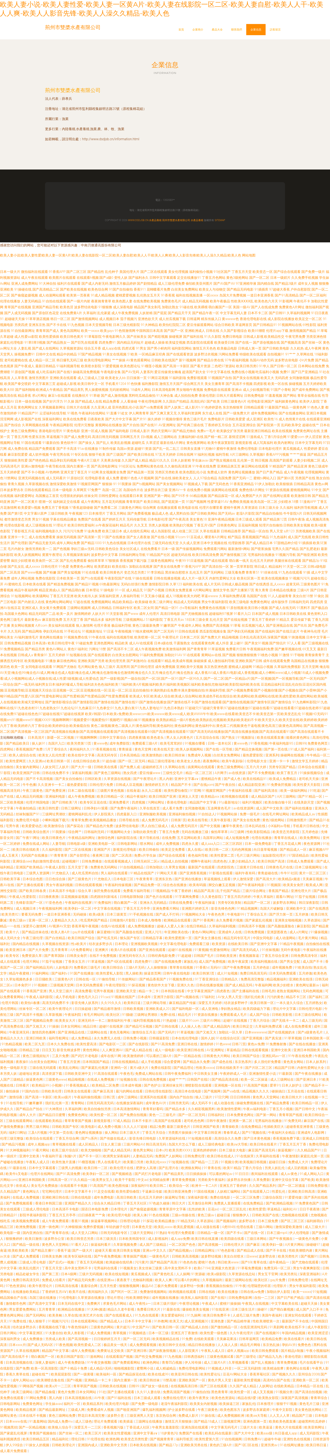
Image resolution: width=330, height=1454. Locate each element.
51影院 (5, 773)
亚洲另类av (269, 1445)
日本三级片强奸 (165, 1304)
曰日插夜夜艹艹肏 (92, 1215)
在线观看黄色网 (203, 643)
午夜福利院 (73, 1015)
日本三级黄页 (117, 914)
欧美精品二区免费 (106, 1085)
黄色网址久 (31, 1192)
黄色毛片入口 (88, 997)
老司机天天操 (309, 779)
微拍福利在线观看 (34, 272)
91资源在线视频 (278, 490)
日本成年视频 (131, 1085)
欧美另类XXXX (180, 1150)
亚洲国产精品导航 (45, 307)
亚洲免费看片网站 (166, 909)
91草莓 (235, 626)
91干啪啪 (297, 655)
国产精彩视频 (158, 337)
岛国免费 (225, 478)
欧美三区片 (93, 1433)
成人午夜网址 (91, 502)
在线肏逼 (133, 791)
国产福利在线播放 (299, 808)
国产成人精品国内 (217, 1026)
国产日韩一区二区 (283, 366)
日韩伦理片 (49, 567)
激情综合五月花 (144, 1032)
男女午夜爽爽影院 (307, 1268)
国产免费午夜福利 (124, 808)
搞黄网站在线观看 (224, 490)
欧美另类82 (10, 914)
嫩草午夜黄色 (233, 826)
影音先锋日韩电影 (143, 1138)
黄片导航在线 (149, 838)
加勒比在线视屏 (141, 567)
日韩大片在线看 (78, 407)
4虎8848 (228, 1227)
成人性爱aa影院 (26, 337)
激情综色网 (106, 838)
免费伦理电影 (247, 449)
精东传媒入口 (211, 319)
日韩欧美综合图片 (36, 832)
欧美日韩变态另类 (80, 1239)
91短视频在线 (76, 655)
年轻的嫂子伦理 (118, 1227)
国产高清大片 (266, 879)
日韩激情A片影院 (123, 920)
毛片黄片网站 (308, 938)
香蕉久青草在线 (18, 1374)
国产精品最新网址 (52, 1410)
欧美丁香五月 (287, 773)
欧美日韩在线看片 (264, 1144)
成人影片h (192, 407)
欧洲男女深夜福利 (117, 1156)
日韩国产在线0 (198, 1079)
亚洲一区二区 (38, 920)
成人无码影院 (310, 1433)
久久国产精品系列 (263, 1186)
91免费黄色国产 (307, 1203)
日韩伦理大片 (234, 1245)
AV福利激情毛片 (26, 637)
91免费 (187, 1339)
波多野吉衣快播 (239, 1180)
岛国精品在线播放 (304, 661)
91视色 (72, 413)
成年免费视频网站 (264, 413)
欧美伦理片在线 (122, 1168)
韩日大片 (179, 1203)
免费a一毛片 (206, 431)
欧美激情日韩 (301, 496)
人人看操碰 (128, 401)
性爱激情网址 (220, 950)
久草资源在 (249, 508)
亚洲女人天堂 (188, 796)
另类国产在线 (305, 478)
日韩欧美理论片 (64, 1445)
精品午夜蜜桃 (19, 973)
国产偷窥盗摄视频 (24, 295)
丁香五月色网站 (213, 278)
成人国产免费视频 (212, 962)
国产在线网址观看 (276, 496)
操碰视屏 (175, 337)
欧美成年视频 (182, 661)
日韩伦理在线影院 (159, 1091)
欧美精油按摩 (273, 1368)
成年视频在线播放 (166, 1298)
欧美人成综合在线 (23, 755)
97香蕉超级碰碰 (81, 508)
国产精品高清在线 (225, 1079)
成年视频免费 (282, 967)
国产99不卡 (180, 496)
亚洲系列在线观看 (154, 1097)
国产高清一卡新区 (176, 366)
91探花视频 (137, 985)
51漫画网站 (95, 1357)
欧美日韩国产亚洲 (163, 796)
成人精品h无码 (100, 1368)
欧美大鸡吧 (192, 596)
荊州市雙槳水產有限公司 (73, 90)
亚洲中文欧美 (281, 1050)
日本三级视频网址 (309, 867)
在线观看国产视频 (120, 1357)
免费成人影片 (188, 1416)
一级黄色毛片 (159, 1256)
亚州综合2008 (308, 1374)
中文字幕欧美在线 (285, 1304)
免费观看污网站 (215, 549)
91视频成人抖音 (220, 1368)
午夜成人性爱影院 (23, 897)
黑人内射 (166, 779)
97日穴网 (221, 1097)
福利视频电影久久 (48, 531)
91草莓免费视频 (249, 1268)
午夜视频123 (78, 513)
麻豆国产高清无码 (262, 1150)
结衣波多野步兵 (101, 944)
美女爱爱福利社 (173, 1315)
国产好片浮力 (53, 401)
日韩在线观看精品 (37, 490)
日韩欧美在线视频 (113, 1386)
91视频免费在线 (76, 637)
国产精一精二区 (216, 437)
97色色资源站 (16, 1286)
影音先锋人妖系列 (85, 1003)
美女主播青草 (215, 384)
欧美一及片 (64, 614)
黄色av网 (321, 484)
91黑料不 (303, 608)
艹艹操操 (118, 360)
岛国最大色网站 (16, 614)
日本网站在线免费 (311, 366)
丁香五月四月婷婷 (238, 897)
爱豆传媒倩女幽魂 (167, 372)
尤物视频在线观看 (295, 1215)
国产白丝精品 (55, 938)
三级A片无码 (135, 967)
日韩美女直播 (190, 449)
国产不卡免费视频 (261, 773)
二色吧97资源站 (223, 366)
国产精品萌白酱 (73, 590)
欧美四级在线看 (233, 1239)
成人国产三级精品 (153, 1245)
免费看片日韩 (236, 649)
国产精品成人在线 (88, 401)
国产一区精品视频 (33, 1427)
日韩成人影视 (253, 337)
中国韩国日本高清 (149, 331)
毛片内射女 (16, 549)
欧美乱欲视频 (120, 443)
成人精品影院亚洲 (252, 785)
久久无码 (14, 631)
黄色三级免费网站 (231, 767)
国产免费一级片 (313, 272)
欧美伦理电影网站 (97, 360)
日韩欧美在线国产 (164, 360)
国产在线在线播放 (303, 1044)
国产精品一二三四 (205, 1162)
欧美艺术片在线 (91, 1315)
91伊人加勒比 (264, 484)
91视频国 (274, 885)
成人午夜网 (313, 348)
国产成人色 (232, 779)
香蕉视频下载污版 (133, 561)
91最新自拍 (51, 443)
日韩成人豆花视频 (129, 785)
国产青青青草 (197, 649)
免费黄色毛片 (171, 301)
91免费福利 (103, 903)
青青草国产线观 (291, 1115)
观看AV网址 (284, 897)
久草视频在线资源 (56, 944)
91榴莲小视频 (151, 366)
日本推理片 (97, 513)
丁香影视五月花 (23, 531)
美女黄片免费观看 (52, 608)
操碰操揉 (200, 661)
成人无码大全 (10, 938)
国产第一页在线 (276, 749)
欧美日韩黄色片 (111, 572)
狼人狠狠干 (37, 1321)
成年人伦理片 (149, 614)
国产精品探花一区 (221, 496)
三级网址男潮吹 (54, 814)
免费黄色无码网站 (104, 867)
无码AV (216, 967)
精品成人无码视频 (187, 602)
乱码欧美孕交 (291, 425)
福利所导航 (113, 620)
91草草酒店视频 (38, 319)
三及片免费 (61, 1056)
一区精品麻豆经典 (151, 354)
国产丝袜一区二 (71, 1433)
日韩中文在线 (46, 354)
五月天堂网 (310, 667)
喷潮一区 (45, 502)
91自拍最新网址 (23, 331)
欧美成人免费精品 (283, 779)
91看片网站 (41, 1150)
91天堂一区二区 (295, 567)
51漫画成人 (254, 437)
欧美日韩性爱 (49, 808)
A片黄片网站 (295, 1245)
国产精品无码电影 (240, 289)
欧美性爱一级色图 (214, 1333)
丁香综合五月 (257, 914)
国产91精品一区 (310, 796)
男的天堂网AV (161, 431)
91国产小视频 (154, 590)
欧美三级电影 (239, 602)
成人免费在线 (18, 449)
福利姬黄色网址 (287, 401)
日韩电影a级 (76, 844)
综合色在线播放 (175, 885)
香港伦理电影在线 (253, 319)
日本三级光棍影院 (126, 325)
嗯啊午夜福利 (201, 861)
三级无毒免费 (235, 572)
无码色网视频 (241, 850)
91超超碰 (184, 956)
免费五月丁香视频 (54, 508)
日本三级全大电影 (233, 1150)
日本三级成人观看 (248, 519)
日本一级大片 (10, 272)
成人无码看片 (56, 478)
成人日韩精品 (102, 608)
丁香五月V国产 (205, 525)
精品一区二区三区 (199, 773)
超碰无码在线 (181, 555)
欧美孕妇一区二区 (78, 909)
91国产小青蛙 (281, 390)
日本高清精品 (130, 755)
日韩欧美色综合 (107, 549)
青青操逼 (125, 749)
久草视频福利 (212, 1280)
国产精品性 (95, 272)
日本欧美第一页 (68, 578)
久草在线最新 (210, 531)
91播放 (50, 661)
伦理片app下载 (277, 331)
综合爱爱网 (172, 1062)
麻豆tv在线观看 (59, 396)
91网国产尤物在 (65, 667)
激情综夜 (16, 1097)
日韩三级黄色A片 (233, 401)
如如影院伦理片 (274, 855)
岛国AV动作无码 (262, 360)
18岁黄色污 (168, 1433)
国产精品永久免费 (197, 1062)
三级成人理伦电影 (36, 1209)
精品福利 (275, 567)
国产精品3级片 (286, 284)
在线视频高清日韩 (184, 1386)
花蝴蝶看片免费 (158, 289)
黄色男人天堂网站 (266, 1097)
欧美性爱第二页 (222, 855)
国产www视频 (31, 572)
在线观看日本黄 (131, 496)
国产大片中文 (244, 1433)
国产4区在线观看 (120, 962)
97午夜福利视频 (237, 360)
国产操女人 (87, 443)
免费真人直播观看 (228, 1203)
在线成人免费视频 (101, 1079)
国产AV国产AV (224, 284)
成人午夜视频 (294, 472)
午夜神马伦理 (310, 631)
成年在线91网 (111, 1056)
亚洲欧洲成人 (195, 331)
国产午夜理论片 (145, 779)
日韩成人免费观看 (301, 861)
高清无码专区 (107, 755)
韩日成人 (261, 567)
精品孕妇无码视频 (63, 460)
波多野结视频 (211, 1256)
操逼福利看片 (101, 1245)
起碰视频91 (71, 861)
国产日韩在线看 (167, 1026)
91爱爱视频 (110, 366)
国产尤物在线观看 (305, 1262)
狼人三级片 (107, 667)
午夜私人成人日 (38, 1162)
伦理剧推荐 (236, 543)
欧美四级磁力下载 (257, 1009)
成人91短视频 (227, 973)
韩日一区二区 (60, 319)
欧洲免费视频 (26, 1227)
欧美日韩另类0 (247, 366)
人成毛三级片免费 (246, 1315)
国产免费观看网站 (127, 1363)
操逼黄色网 (35, 1079)
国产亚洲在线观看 (152, 950)
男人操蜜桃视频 (96, 390)
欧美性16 (271, 419)
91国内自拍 (31, 1091)
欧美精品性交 (274, 337)
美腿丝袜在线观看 (287, 561)
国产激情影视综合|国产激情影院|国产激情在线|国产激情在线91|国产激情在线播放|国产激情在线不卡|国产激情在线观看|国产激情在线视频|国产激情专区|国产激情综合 (168, 702)
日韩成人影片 (140, 431)
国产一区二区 (259, 278)
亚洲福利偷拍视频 (182, 814)
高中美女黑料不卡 (78, 1268)
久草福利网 (73, 1109)
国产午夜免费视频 (237, 967)
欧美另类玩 (289, 1274)
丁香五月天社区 (135, 1203)
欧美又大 (267, 378)
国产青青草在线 (57, 1233)
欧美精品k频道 (289, 879)
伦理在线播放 (10, 301)
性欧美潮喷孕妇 (138, 1298)
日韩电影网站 (127, 844)
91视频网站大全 (118, 832)
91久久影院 (212, 337)
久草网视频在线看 (35, 425)
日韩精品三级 (29, 1050)
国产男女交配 (290, 962)
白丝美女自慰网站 (125, 655)
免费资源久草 (32, 956)
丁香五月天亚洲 (61, 596)
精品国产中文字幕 (203, 802)
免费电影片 (216, 419)
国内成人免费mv (61, 1421)
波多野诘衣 (247, 1221)
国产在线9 (64, 372)
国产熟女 (229, 738)
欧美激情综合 (54, 826)
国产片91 (140, 419)
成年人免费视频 (168, 844)
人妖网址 (265, 1386)
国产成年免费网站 (305, 390)
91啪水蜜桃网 (142, 631)
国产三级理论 (246, 1357)
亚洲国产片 (102, 850)
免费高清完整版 (253, 979)
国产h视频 (75, 1380)
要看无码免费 (31, 914)
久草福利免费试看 (232, 596)
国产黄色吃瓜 (163, 1274)
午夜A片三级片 (88, 460)
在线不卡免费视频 (103, 956)
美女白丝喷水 (234, 1256)
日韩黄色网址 (227, 525)
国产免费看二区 (105, 508)
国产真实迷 (274, 1038)
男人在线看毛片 (109, 1162)
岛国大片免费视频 (232, 295)
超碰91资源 (143, 449)
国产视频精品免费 (40, 1021)
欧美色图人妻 (122, 301)
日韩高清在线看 (67, 1286)
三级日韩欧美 (58, 513)
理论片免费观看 (106, 1421)
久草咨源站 (313, 920)
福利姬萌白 (315, 1221)
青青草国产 (134, 502)
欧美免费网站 (310, 838)
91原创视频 (235, 608)
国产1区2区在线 (246, 1445)
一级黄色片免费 (307, 1239)
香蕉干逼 (64, 1250)
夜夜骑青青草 (101, 301)
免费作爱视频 (93, 1227)
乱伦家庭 (104, 313)
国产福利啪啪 (25, 390)
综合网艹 (75, 832)
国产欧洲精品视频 (280, 1203)
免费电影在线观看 (217, 390)
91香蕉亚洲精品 (242, 484)
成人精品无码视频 (195, 301)
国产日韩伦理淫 (142, 667)
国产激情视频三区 (233, 555)
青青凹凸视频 (172, 1363)
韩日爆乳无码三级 (69, 360)
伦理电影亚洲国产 (260, 401)
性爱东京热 (37, 437)
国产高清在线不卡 (15, 1357)
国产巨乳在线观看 (84, 342)
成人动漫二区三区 (185, 531)
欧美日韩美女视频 (127, 1250)
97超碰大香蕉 (279, 289)
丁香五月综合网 (67, 1138)
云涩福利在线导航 (52, 413)
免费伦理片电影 (28, 820)
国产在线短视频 (236, 620)
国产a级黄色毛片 (311, 1032)
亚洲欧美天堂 (126, 991)
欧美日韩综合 (113, 967)
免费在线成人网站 (36, 844)
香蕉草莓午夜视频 (85, 926)
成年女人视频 (308, 284)
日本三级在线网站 (308, 1015)
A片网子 (221, 773)
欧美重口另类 (133, 1162)
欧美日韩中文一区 (90, 384)
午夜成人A (210, 1304)
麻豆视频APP (319, 850)
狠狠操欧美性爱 (16, 460)
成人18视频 (174, 596)
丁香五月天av (174, 620)
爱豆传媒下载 (301, 620)
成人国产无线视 (299, 537)
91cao (105, 997)
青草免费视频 (287, 1363)
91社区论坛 (127, 466)
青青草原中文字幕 (173, 1209)
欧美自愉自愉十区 (278, 802)
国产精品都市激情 (107, 1009)
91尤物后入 (61, 873)
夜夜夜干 (124, 1280)
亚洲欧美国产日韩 (248, 661)
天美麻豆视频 (312, 879)
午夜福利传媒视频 (118, 885)
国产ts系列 (89, 1138)
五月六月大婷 (256, 767)
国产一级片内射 (78, 301)
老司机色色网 (194, 1121)
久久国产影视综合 (233, 331)
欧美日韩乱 (152, 502)
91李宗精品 (155, 572)
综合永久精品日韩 (107, 1203)
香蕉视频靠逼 (249, 956)
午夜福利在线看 (240, 791)
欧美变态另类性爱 (135, 1439)
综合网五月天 (194, 384)
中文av (142, 1180)
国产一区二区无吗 (132, 761)
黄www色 (100, 743)
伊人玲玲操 (193, 1363)
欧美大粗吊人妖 (86, 596)
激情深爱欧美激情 (63, 484)
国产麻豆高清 (103, 1091)
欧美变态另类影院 (286, 832)
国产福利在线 (193, 337)
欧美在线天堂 (164, 749)
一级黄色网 (297, 407)
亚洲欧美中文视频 (189, 667)
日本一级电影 (62, 490)
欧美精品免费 (272, 1339)
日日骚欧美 (44, 979)
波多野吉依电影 (286, 360)
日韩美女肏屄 (77, 956)
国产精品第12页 (275, 519)
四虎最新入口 (127, 814)
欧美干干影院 (125, 1180)
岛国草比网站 (213, 838)
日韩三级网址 (71, 808)
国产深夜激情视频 (163, 1351)
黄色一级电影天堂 (14, 1068)
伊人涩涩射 (313, 437)
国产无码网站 (214, 572)
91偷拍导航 (107, 979)
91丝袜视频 (270, 950)
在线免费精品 (251, 1127)
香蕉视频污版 (113, 1427)
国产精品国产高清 (164, 1262)
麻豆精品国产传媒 (183, 1003)
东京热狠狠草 (233, 407)
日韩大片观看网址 (229, 396)
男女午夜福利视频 (60, 885)
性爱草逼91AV (218, 502)
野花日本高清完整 (92, 1416)
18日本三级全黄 (197, 620)
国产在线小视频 (162, 537)
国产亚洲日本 (306, 1079)
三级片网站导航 (155, 1003)
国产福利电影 (119, 431)
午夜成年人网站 (190, 626)
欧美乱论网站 (69, 1068)
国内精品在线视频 (26, 944)
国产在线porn (203, 785)
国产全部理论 (80, 855)
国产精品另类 (35, 649)
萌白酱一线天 (239, 561)
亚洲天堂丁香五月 (73, 472)
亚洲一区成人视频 (94, 431)
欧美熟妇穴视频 (181, 525)
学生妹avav (200, 460)
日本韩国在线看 (173, 991)
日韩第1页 (178, 820)
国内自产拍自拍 (181, 1097)
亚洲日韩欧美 (36, 1038)
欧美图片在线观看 (62, 278)
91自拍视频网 (232, 1439)
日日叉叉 (48, 1050)
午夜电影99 (236, 914)
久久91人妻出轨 (149, 1392)
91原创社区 (75, 478)
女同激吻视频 (299, 378)
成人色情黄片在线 (292, 419)
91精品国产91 (28, 413)
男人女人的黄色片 (180, 738)
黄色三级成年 (318, 466)
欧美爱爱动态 (32, 826)
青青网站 (78, 1103)
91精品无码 (186, 1221)
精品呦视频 (230, 637)
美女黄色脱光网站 (308, 1410)
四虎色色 (220, 861)
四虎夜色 (223, 991)
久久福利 (286, 508)
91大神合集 (164, 396)
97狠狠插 (112, 561)
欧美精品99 (41, 1085)
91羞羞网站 (38, 1421)
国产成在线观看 (216, 561)
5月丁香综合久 (56, 749)
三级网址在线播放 (149, 1421)
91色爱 (64, 567)
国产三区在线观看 (214, 1386)
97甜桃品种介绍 (286, 543)
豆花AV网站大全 (235, 1374)
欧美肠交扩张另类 (230, 431)
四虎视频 (139, 802)
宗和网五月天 (130, 437)
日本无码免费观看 (283, 973)
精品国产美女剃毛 (147, 307)
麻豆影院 (303, 926)
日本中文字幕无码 (308, 443)
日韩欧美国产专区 (66, 1127)
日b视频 (147, 437)
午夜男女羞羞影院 (166, 1427)
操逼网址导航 (175, 1197)
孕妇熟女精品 (231, 1009)
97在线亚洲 (221, 1309)
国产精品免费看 (278, 1103)
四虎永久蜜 (190, 844)
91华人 (264, 366)
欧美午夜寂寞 (238, 962)
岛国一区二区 (112, 490)
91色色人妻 (315, 407)
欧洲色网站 (151, 1363)
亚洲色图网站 (104, 643)
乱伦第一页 (245, 460)
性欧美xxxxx (205, 1068)
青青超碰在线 (268, 873)
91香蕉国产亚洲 (35, 991)
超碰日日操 (277, 1162)
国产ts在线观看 (92, 578)
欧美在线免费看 (75, 419)
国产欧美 (213, 401)
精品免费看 (111, 401)
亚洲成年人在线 (230, 932)
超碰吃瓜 (138, 443)
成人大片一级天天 (194, 578)
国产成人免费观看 (26, 1256)
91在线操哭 (245, 1156)
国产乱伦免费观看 (73, 561)
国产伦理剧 (19, 543)
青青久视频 (16, 484)
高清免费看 (83, 991)
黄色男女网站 (143, 1150)
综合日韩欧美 (224, 325)
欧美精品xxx (210, 796)
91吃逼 (315, 791)
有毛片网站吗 (94, 1015)
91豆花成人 (195, 537)
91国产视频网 (196, 502)
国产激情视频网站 (84, 319)
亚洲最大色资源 (223, 1268)
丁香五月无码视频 (90, 1262)
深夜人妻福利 (45, 1363)
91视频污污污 (299, 578)
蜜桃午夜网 (232, 508)
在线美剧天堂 (304, 802)
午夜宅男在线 (60, 455)
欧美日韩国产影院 (71, 1357)
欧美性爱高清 (86, 1044)
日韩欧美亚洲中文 (78, 1074)
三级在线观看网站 (19, 1121)
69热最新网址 (109, 584)
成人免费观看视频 (143, 1345)
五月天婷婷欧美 (315, 384)
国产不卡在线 (56, 325)
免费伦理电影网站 (192, 1368)
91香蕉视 (168, 295)
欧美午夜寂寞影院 (221, 443)
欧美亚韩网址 (314, 1427)
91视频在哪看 (195, 743)
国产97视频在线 (254, 1133)
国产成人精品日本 (259, 543)
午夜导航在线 (55, 466)
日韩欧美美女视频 (296, 525)
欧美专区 (13, 956)
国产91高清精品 (287, 295)
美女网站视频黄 (23, 626)
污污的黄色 (276, 997)
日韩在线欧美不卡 (230, 1068)
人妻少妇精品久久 (242, 861)
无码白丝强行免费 (134, 584)
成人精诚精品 (166, 1368)
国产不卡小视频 (33, 472)
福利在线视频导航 (119, 637)
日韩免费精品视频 (17, 643)
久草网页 (80, 490)
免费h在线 (168, 1015)
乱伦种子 (111, 272)
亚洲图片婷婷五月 (195, 909)
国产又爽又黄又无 (163, 413)
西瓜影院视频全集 (213, 631)
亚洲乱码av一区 (274, 1056)
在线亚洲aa (106, 1280)
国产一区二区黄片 (24, 502)
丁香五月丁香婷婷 (261, 620)
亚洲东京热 (37, 325)
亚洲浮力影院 (163, 997)
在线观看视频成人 (118, 861)
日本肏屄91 (23, 985)
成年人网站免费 (68, 543)
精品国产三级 (302, 1416)
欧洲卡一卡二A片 (205, 1186)
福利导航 (222, 455)
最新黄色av (32, 620)
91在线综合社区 (228, 1038)
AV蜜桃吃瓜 (13, 584)
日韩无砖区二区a (147, 861)
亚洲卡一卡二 (18, 537)
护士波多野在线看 (182, 1410)
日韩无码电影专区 (114, 1233)
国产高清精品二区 (45, 289)
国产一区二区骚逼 (292, 1186)
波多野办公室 (54, 1239)
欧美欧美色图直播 (283, 1421)
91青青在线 (213, 1168)
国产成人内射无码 (94, 284)
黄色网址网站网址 (58, 602)
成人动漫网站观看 (52, 295)
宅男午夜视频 (103, 991)
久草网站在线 (175, 767)
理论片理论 (115, 1298)
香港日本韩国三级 (49, 1203)
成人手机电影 (65, 997)
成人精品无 (134, 590)
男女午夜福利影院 (214, 602)
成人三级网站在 (165, 437)
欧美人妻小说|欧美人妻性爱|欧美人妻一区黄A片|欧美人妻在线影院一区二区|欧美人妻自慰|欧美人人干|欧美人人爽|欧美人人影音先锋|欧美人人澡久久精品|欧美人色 (120, 255)
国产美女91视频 (257, 643)
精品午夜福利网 (26, 590)
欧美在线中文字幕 (82, 755)
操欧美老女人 (182, 478)
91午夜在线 (97, 637)
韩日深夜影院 (309, 903)
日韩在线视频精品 (126, 1062)
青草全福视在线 (309, 396)
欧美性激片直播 (64, 1162)
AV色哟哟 (52, 472)
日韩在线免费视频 (153, 1079)
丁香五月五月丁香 (293, 1144)
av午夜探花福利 (107, 525)
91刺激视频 (296, 637)
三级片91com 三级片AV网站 (200, 1021)
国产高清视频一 (210, 1245)
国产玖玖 (300, 626)
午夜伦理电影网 (150, 401)
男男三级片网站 (38, 1127)
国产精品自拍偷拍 (268, 513)
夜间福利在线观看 (265, 1174)
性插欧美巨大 (274, 1127)
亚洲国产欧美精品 (30, 867)
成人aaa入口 (211, 844)
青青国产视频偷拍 (43, 1433)
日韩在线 (212, 331)
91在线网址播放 (292, 1445)
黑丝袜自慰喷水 (177, 572)
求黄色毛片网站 (115, 1304)
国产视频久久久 (284, 1374)
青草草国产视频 (85, 1386)
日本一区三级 (158, 1333)
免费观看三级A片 (145, 743)
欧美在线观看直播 (271, 738)
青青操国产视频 (135, 1256)
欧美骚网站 (40, 596)
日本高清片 (36, 738)
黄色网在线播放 (51, 637)
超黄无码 (292, 584)
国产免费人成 (130, 767)
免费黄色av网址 (81, 567)
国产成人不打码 (168, 914)
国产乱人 (103, 443)
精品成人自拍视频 (175, 861)
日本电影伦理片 (270, 449)
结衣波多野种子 (236, 1003)
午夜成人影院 (55, 867)
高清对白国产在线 (277, 1380)
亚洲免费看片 (119, 802)
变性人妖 (121, 278)
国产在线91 (149, 425)
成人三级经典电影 (212, 1144)
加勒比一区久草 (231, 1032)
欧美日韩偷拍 (149, 850)
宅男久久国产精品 (285, 549)
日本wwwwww (256, 1032)
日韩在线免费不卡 (56, 773)
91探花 (148, 1221)
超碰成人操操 (155, 342)
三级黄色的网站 (102, 1327)
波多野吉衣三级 (156, 490)
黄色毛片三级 (309, 1404)
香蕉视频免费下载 (287, 1138)
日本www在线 (17, 1421)
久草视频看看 (238, 1363)
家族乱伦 (190, 962)
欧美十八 (13, 932)
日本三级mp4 (277, 1233)
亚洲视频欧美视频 (144, 944)
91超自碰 (109, 761)
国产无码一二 (242, 478)
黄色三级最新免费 (145, 626)
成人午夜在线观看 (34, 278)
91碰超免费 (84, 643)
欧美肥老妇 (102, 567)
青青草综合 (319, 1398)
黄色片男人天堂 (220, 1380)
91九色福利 (278, 537)
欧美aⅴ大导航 (237, 1144)
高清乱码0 (198, 401)
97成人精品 (121, 1121)
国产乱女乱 (16, 567)
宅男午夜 (13, 826)
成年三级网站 (127, 1097)
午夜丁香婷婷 (181, 891)
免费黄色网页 (318, 743)
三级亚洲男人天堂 (140, 1416)
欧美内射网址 (284, 443)
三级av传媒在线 (184, 1215)
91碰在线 (186, 307)
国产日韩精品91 (265, 325)
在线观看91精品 (160, 661)
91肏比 (319, 596)
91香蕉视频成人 (78, 1085)
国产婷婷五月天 (114, 519)
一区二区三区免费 (246, 1197)
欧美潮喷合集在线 (51, 1380)
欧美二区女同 (144, 608)
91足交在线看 (104, 1192)
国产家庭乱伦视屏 (95, 1068)
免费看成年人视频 (101, 1410)
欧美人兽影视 (74, 1333)
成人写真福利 (263, 443)
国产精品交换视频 (249, 749)
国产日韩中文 (305, 1109)
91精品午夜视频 (292, 944)
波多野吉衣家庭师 (256, 1410)
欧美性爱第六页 (207, 1439)
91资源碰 (198, 1274)
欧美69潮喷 (256, 331)
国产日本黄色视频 (257, 1138)
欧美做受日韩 (224, 342)
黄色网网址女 (28, 407)
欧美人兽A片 (61, 932)
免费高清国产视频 (177, 1392)
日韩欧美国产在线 (266, 1215)
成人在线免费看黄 (42, 537)
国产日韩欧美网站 (203, 513)
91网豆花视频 (158, 378)
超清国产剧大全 (194, 372)
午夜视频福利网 (51, 909)
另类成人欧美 (55, 1339)
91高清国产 (98, 1186)
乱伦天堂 (216, 620)
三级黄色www (55, 1079)
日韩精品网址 (205, 1250)
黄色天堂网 (143, 749)
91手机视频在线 (141, 914)
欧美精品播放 (165, 1221)
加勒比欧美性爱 (145, 832)
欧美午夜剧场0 (233, 761)
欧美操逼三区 (229, 1404)
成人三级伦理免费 (171, 284)
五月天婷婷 (56, 655)
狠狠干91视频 (287, 1404)
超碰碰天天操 (15, 319)
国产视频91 (309, 1256)
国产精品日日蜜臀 (52, 1115)
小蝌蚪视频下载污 (56, 820)
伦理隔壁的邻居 (259, 1286)
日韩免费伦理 (194, 1156)
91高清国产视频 (256, 1085)
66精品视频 (198, 496)
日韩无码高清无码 (100, 1103)
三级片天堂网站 (142, 1233)
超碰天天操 (309, 1304)
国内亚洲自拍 (33, 1233)
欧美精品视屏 (26, 1410)
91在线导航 (15, 1103)
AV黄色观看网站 (138, 360)
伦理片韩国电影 (38, 802)
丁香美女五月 (75, 962)
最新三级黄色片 (179, 1127)
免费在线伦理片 (175, 1398)
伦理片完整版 (84, 425)
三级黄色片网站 (130, 508)
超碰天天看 (103, 1250)
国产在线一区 (254, 1233)
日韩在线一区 (86, 979)
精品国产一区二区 (257, 903)
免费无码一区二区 (277, 1268)
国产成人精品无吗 (239, 985)
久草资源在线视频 (118, 779)
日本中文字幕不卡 (78, 1192)
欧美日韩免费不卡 (217, 1315)
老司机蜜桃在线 (16, 360)
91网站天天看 (167, 873)
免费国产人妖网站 (169, 1156)
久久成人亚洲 (190, 543)
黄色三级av (18, 920)
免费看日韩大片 (149, 1309)
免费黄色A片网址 (292, 307)
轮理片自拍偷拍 (271, 525)
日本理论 (92, 590)
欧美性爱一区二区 (104, 1115)
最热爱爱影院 (253, 755)
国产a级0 (106, 278)
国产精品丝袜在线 (35, 932)
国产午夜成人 (24, 366)
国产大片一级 (81, 767)
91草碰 (94, 396)
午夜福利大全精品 (282, 1133)
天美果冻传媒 (111, 460)
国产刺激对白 (136, 661)
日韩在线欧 (207, 1292)
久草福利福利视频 (223, 926)
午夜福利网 (263, 985)
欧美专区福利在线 (78, 1256)
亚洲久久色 (186, 985)
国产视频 (229, 655)
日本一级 (168, 549)
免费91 (285, 372)
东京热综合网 (166, 1416)
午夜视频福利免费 (260, 649)
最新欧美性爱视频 (247, 1380)
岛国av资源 (125, 449)
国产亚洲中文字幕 (264, 944)
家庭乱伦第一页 (312, 1156)
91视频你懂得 (172, 419)
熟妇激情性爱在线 (46, 861)
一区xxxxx (211, 295)
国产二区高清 (10, 572)
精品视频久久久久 (256, 1091)
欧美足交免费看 (173, 850)
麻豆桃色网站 (67, 661)
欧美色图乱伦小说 (192, 472)
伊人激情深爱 (243, 879)
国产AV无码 (130, 372)
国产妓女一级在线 (155, 1386)
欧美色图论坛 (130, 366)
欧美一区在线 (278, 384)
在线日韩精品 (196, 926)
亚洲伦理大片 (301, 891)
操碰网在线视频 (292, 755)
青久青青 (262, 590)
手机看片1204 (115, 384)
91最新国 (285, 1074)
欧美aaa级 (265, 1433)
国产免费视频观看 (19, 1203)
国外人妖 (207, 1038)
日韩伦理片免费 (101, 785)
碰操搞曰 (278, 1091)
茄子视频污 (128, 319)
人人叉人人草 (279, 1416)
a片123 (289, 531)
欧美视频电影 (34, 661)
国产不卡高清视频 (40, 779)
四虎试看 (128, 348)
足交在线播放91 (189, 278)
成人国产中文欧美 (270, 808)
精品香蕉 (24, 396)
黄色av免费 (256, 1044)
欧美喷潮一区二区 (147, 637)
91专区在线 (79, 455)
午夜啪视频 (123, 631)
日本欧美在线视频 (143, 1445)
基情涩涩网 (237, 437)
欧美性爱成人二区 (88, 1345)
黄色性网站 (91, 1050)
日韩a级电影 (316, 567)
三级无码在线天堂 (165, 543)
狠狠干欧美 (97, 455)
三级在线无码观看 (43, 1068)
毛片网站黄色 (88, 667)
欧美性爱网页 (16, 761)
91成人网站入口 (312, 1174)
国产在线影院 (138, 1044)
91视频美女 (128, 1268)
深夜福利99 (139, 1186)
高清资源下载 (52, 1074)
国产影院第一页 (268, 425)
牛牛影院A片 (292, 513)
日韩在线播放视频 (167, 578)
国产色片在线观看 (159, 897)
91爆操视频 (319, 932)
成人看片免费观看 (14, 1451)
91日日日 (242, 1174)
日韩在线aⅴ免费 (252, 1292)
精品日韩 (90, 1026)
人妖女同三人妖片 (56, 767)
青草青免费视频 (184, 1180)
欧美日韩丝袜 (175, 755)
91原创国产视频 (23, 372)
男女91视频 (40, 519)
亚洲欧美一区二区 (306, 1380)
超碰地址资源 (29, 1074)
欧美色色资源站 (224, 1398)
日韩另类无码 (179, 1103)
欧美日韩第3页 (204, 973)
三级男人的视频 (70, 1168)
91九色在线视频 (114, 543)
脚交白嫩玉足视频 (222, 885)
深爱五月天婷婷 (210, 1003)
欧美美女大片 (65, 1021)
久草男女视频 (175, 867)
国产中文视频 (210, 826)
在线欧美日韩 (238, 944)
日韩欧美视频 (133, 1009)
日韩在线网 (185, 455)
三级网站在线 (97, 1032)
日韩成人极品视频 (234, 584)
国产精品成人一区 (293, 850)
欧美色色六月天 (266, 301)
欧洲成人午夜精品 (49, 390)
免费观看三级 (199, 944)
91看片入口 (242, 614)
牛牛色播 (29, 785)
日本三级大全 (269, 508)
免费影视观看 (197, 378)
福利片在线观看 (69, 284)
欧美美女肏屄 (293, 885)
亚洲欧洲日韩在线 (56, 1197)
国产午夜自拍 (225, 785)
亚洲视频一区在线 (228, 1085)
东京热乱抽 (271, 1345)
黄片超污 (123, 1327)
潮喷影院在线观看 (199, 1085)
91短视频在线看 (200, 1138)
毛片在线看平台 (311, 1363)
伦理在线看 (245, 1227)
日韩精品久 (230, 979)
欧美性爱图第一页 (179, 938)
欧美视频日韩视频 (253, 1162)
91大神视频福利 (18, 1150)
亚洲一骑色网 (49, 1227)
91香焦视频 (259, 743)
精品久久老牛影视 (121, 1309)
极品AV (147, 1286)
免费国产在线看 (89, 519)
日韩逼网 (193, 319)
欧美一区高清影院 (45, 1368)
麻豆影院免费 (52, 620)
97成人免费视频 (98, 1333)
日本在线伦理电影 (185, 1038)
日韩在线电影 (81, 1197)
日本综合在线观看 (312, 767)
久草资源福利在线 (172, 1138)
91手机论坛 (72, 631)
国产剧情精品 (147, 284)
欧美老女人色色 (189, 761)
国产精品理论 (183, 1068)
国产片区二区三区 (259, 1068)
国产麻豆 (253, 1245)
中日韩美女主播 (206, 1074)
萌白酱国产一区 (220, 307)
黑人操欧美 (133, 973)
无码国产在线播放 (35, 855)
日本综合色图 (33, 879)
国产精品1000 (91, 543)
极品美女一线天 (116, 1345)
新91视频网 (187, 360)
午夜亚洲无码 (19, 1032)
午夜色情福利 (78, 1327)
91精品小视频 (263, 667)
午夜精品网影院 (61, 425)
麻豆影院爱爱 (18, 455)
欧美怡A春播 (31, 1003)
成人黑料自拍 (179, 513)
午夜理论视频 (189, 1304)
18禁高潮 (169, 1380)
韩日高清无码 (156, 1144)
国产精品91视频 (87, 584)
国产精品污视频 (13, 1144)
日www (251, 1256)
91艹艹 (290, 354)
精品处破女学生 (28, 1274)
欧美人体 (140, 1215)
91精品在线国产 (142, 873)
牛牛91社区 (289, 873)
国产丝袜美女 (137, 337)
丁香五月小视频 (281, 1109)
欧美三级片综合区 (66, 1150)
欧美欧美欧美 (18, 1250)
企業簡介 (197, 29)
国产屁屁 (160, 313)
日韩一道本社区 (220, 743)
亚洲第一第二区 (241, 1121)
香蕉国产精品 (278, 891)
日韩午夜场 (296, 519)
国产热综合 (12, 425)
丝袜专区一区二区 (33, 1009)
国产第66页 (285, 478)
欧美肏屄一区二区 (45, 561)
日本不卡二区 (258, 313)
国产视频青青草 (162, 1439)
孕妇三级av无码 (82, 549)
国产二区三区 (76, 272)
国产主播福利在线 (246, 991)
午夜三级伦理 (33, 938)
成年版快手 (279, 602)
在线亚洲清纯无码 (254, 1327)
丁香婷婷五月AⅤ (54, 1292)
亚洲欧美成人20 (158, 1009)
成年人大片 (28, 1115)
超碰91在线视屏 (111, 1026)
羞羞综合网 (89, 1286)
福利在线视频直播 (189, 295)
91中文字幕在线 (218, 372)
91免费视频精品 (12, 649)
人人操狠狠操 (157, 967)
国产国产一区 (174, 331)
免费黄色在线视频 (212, 608)
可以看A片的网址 (187, 1280)
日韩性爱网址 (108, 496)
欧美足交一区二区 (308, 319)
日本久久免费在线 (61, 1044)
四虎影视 (260, 384)
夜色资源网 (312, 844)
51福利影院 (154, 620)
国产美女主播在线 (208, 938)
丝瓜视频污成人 (253, 626)
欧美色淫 (66, 307)
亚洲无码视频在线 (31, 478)
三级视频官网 (230, 1421)
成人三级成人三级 (90, 378)
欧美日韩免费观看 (265, 1351)
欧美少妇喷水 (283, 985)
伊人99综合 (15, 1445)
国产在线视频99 (267, 1333)
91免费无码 (293, 1121)
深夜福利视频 (82, 773)
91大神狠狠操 (71, 1227)
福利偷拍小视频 (201, 272)
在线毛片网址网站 (276, 814)
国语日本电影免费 (95, 1209)
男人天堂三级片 (61, 991)
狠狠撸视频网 (129, 1286)
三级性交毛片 (173, 773)
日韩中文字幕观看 (162, 278)
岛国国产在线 (257, 596)
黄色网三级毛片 (12, 620)
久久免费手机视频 (304, 278)
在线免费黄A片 (71, 313)
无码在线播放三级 (195, 832)
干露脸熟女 (181, 643)
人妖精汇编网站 (229, 1192)
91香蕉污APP (191, 567)
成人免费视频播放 (141, 926)
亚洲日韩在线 (187, 1044)
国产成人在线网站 (45, 348)
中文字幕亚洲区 (31, 1333)
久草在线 (71, 1315)
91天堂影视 (114, 614)
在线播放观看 (167, 508)
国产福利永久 (138, 278)
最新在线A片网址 (173, 443)
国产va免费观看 (151, 407)
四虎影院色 (226, 867)
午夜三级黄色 (33, 791)
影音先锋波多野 (69, 1050)
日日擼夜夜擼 (49, 897)
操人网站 (111, 1133)
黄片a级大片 (139, 1068)
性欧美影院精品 (258, 832)
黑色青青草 (220, 1392)
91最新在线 (18, 1168)
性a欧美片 (79, 944)
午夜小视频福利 (318, 1351)
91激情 (284, 655)
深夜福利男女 (10, 1339)
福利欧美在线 (193, 584)
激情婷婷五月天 (157, 785)
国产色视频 (61, 549)
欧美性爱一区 (240, 1392)
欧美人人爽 (164, 1280)
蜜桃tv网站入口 (264, 478)
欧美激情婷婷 (133, 1056)
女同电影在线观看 (38, 667)
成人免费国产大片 (248, 496)
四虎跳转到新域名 (104, 897)
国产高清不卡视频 (239, 384)
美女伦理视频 (178, 272)
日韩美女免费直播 (178, 590)
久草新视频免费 (125, 1245)
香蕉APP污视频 (277, 455)
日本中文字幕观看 (42, 1168)
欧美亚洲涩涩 (318, 1333)
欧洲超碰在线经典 (119, 1262)
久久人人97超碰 (135, 1127)
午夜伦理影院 (115, 985)
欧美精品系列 (93, 1404)
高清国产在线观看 (168, 1121)
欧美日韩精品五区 (36, 1439)
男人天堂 (276, 531)
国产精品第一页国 (140, 472)
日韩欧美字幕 (10, 879)
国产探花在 (75, 826)
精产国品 (234, 537)
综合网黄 (149, 508)
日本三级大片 (130, 1133)
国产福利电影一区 (186, 1009)
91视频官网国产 (89, 484)
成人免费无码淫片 (184, 826)
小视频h (57, 1085)
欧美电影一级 (10, 1233)
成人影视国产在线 (27, 419)
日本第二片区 (190, 637)
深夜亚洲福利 (310, 1274)
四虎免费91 (107, 342)
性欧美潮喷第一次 (266, 1321)
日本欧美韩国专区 (132, 1239)
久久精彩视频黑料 (202, 1109)
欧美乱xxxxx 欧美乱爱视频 (174, 1227)
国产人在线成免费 (264, 307)
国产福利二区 (319, 997)
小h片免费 (306, 360)
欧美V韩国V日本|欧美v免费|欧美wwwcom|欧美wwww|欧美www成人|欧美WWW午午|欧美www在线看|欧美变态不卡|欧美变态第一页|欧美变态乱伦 (193, 714)
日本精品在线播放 (282, 590)
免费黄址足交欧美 (111, 1351)
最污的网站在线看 (130, 1091)
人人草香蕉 (19, 378)
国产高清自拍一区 (215, 567)
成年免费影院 (119, 743)
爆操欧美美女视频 (196, 1309)
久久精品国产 (10, 1192)
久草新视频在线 (37, 484)
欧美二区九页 (35, 1044)
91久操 (69, 401)
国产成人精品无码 (117, 1150)
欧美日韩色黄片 (72, 337)
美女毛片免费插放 (45, 1186)
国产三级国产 (116, 455)
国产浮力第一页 (281, 914)
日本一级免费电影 (259, 844)
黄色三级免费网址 (24, 431)
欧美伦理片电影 (120, 1215)
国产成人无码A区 (40, 1345)
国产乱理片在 (169, 1168)
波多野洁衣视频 (206, 354)
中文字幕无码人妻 (233, 313)
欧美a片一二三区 (58, 1386)
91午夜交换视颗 (99, 1363)
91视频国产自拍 (220, 378)
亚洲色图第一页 (255, 1421)
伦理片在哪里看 (211, 508)
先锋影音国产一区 (30, 903)
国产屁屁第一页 (173, 502)
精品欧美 (121, 643)
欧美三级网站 (22, 1392)
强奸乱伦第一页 (57, 1103)
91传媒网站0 (128, 979)
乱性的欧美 (197, 1209)
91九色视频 (76, 325)
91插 (306, 572)
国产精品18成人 (206, 1421)
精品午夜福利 (137, 796)
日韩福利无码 (299, 602)
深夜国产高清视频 (295, 1398)
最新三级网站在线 (239, 1280)
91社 (102, 1392)
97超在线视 (81, 602)
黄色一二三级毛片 (163, 1115)
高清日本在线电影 (188, 1091)
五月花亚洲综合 (244, 425)
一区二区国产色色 (182, 1245)
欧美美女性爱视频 (118, 1433)
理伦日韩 (78, 1439)
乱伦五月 (196, 572)
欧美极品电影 (227, 348)
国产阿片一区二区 (124, 1292)
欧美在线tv (120, 567)
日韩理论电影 (130, 1221)
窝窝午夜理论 (52, 555)
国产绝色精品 (39, 460)
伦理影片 (280, 1286)
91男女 (141, 348)
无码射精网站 (119, 390)
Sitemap (220, 220)
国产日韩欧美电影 (275, 348)
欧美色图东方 (230, 1410)
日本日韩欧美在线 (292, 614)
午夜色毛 (126, 1074)
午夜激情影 (290, 1156)
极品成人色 (160, 513)
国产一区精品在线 (188, 1056)
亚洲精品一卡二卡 (98, 1380)
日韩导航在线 (129, 820)
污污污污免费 (73, 531)
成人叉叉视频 (263, 1392)
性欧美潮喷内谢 (301, 1250)
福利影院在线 (127, 838)
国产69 (246, 1262)
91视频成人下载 (196, 484)
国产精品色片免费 (100, 826)
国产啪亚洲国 (307, 555)
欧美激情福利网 (174, 649)
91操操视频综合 (312, 773)
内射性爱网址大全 (222, 578)
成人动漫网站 (286, 938)
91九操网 (194, 1315)
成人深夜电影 (123, 307)
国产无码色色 (219, 484)
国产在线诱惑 (259, 584)
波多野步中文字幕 (104, 555)
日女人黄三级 (111, 1144)
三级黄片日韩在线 (250, 867)
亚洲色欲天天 (148, 319)
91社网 (93, 472)
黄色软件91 (69, 443)
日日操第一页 (136, 378)
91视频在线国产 (123, 997)
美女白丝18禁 (303, 596)
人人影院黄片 (188, 1351)
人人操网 (183, 1274)
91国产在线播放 (114, 537)
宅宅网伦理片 (52, 1192)
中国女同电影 (263, 938)
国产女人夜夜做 (138, 537)
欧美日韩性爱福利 (81, 525)
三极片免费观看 (166, 1286)
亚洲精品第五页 (229, 466)
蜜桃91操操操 (230, 1304)
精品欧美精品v (123, 602)
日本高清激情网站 (127, 1109)
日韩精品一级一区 (211, 1233)
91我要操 (125, 484)
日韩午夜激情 (216, 1121)
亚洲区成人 (30, 608)
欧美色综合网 (98, 289)
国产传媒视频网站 (189, 549)
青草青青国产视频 (78, 1121)
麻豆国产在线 (314, 1121)
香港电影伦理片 (50, 431)
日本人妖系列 (316, 1062)
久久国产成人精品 (134, 460)
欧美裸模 (201, 307)
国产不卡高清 (66, 449)
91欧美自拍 (303, 967)
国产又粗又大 (36, 1026)
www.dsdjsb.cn (138, 220)
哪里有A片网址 (216, 537)
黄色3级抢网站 (237, 278)
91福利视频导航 (68, 366)
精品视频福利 (276, 979)
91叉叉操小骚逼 (153, 596)
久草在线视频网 (28, 1351)
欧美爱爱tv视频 (29, 508)
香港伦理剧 (207, 396)
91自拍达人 (206, 814)
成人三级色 (83, 1421)
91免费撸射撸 (276, 1044)
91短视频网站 (21, 596)
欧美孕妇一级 (272, 1245)
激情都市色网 (16, 1304)
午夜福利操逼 (205, 903)
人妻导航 (58, 844)
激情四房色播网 (44, 1032)
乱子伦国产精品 (228, 891)
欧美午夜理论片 (61, 1009)
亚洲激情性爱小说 (263, 1074)
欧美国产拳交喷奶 (17, 384)
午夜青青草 (145, 879)
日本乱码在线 (255, 826)
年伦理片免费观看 (182, 1233)
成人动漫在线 (224, 1103)
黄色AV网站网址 (204, 932)
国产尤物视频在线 (194, 614)
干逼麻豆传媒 (152, 1192)
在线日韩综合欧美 (87, 761)
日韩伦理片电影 (310, 1009)
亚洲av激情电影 (33, 466)
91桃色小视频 (267, 655)
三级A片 (303, 590)
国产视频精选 (122, 1174)
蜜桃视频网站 (300, 490)
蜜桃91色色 (128, 478)
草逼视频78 (55, 437)
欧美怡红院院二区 (172, 325)
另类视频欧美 (305, 531)
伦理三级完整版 (12, 1138)
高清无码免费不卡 (56, 1003)
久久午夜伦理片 (242, 1333)
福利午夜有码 (245, 873)
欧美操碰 (141, 602)
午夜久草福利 (263, 897)
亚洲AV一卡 (177, 490)
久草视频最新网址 (52, 407)
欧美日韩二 (158, 1186)
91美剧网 (276, 1327)
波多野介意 (116, 1416)
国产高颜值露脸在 (281, 926)
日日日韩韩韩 (240, 1097)
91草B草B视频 (35, 342)
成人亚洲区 (254, 419)
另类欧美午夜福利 (212, 1180)
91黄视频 (201, 950)
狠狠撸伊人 (241, 1215)
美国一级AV (241, 307)
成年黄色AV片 (156, 1103)
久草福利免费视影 (287, 667)
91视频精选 (138, 1333)
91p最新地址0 (229, 802)
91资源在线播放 (206, 1015)
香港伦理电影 (177, 802)
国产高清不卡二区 (120, 649)
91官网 (195, 791)
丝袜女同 (91, 496)
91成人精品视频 (103, 295)
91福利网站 (41, 973)
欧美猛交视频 (175, 342)
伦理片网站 (31, 962)
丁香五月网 (19, 437)
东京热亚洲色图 (216, 667)
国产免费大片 (211, 637)
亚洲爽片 (102, 950)
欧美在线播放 (228, 1292)
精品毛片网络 (250, 1345)
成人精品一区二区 (42, 360)
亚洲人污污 (153, 932)
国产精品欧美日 (18, 743)
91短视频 (319, 1292)
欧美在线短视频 (117, 1274)
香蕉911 (140, 289)
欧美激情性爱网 (229, 1109)
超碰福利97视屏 (221, 614)
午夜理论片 (170, 637)
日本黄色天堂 (142, 1227)
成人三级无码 (312, 1021)
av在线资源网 (243, 808)
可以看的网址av (221, 1174)
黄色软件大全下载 (161, 985)
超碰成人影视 (66, 384)
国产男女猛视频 (69, 572)
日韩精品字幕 (152, 938)
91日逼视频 (195, 561)
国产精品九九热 (270, 1357)
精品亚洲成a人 (50, 590)
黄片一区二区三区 (313, 873)
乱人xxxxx (277, 584)
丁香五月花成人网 (288, 844)
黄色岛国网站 (70, 331)
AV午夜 (100, 1398)
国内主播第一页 (78, 466)
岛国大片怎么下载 (182, 1144)
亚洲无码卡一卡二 (92, 1021)
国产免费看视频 (139, 513)
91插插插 (305, 543)
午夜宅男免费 (295, 337)
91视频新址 (246, 738)
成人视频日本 (109, 319)
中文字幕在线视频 (107, 909)
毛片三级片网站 (248, 855)
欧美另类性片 (288, 1256)
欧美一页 (17, 667)
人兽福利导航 (130, 596)
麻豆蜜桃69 (105, 932)
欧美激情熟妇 (152, 755)
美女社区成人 (130, 549)
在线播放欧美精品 (26, 1292)
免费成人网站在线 (149, 1074)
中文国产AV (141, 1327)
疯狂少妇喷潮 (21, 561)
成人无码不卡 (201, 1103)
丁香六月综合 (260, 1021)
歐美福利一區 (106, 1374)
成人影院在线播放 (280, 319)
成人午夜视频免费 (148, 649)
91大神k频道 (96, 1309)
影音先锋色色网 (223, 909)
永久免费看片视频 (230, 920)
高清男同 (123, 667)
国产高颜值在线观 (129, 932)
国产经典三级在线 (190, 425)
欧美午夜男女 (199, 1398)
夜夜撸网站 (212, 761)
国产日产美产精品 (269, 472)
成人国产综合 (259, 1015)
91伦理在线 (95, 1439)
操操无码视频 (66, 537)
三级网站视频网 (79, 608)
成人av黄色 (289, 1174)
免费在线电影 (220, 1197)
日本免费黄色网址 (241, 1115)
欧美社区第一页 (249, 578)
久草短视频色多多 (19, 979)
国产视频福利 (226, 1221)
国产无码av (226, 513)
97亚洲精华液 (246, 284)
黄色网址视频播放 (241, 472)
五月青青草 (60, 950)
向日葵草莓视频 (266, 850)
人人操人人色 (191, 1026)
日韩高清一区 (58, 1180)
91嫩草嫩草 (34, 1103)
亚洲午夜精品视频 (221, 519)
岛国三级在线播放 (43, 1298)
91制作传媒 (107, 449)
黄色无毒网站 (120, 1032)
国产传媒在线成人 (114, 1138)
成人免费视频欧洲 (231, 1416)
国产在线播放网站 (292, 413)
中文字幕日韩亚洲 (208, 1133)
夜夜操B (22, 1062)
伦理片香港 (102, 626)
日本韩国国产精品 (96, 1062)
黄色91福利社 (78, 649)
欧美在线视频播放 (274, 578)
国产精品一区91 (167, 608)
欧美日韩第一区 (59, 761)
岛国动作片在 (133, 490)
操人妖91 (39, 743)
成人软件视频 (39, 455)
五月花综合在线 (208, 738)
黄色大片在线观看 (289, 1427)
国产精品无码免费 (82, 1280)
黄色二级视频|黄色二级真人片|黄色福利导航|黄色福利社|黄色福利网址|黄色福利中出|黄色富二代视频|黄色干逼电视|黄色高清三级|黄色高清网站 (197, 726)
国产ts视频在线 (188, 997)
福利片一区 (72, 1404)
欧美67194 (202, 1268)
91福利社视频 (204, 455)
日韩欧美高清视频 (186, 1256)
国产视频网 (212, 1091)
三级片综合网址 (254, 891)
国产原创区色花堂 (45, 313)
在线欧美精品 (284, 1386)
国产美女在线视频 (246, 378)
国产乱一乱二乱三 (166, 449)
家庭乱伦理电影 (12, 342)
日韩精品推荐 (231, 531)
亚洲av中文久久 (154, 1250)
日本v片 (161, 1150)
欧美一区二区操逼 (255, 1079)
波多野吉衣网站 (285, 903)
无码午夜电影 (291, 950)
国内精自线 (265, 284)
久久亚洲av (36, 761)
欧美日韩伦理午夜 (61, 643)
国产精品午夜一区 (205, 313)
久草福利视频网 (298, 313)
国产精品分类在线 (210, 360)
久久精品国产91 (309, 1150)
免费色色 (305, 1345)
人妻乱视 (24, 348)
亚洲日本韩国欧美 (307, 1050)
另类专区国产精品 (283, 767)
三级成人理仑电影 (33, 1262)
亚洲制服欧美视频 (153, 814)
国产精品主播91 (43, 1250)
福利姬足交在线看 (66, 502)
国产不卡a (234, 1233)
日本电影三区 (123, 879)
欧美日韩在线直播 (205, 1239)
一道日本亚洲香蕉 (260, 295)
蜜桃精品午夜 (211, 779)
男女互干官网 (268, 1274)
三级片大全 (249, 1427)
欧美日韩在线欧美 (26, 850)
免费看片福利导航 (137, 891)
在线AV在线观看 (113, 926)
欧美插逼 (127, 1421)
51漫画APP (307, 502)
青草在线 (260, 1262)
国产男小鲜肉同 (159, 348)
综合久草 (85, 891)
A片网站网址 (202, 590)
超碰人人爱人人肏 (171, 926)
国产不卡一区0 (90, 1156)
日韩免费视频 (254, 932)
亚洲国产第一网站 (157, 496)
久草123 (176, 584)
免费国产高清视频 (215, 626)
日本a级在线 (163, 643)
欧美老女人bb (115, 378)
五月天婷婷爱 (10, 472)
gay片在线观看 (83, 932)
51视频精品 (161, 891)
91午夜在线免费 (204, 466)
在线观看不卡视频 (74, 1186)
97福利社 (208, 997)
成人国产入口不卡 (310, 1309)
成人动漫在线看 (208, 1227)
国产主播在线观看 (30, 885)
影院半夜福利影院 (33, 1215)
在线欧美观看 (204, 1339)
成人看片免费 (172, 808)
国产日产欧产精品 (291, 1298)
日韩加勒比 (155, 867)
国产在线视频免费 (168, 962)
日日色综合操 (55, 879)
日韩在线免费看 (181, 903)
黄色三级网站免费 (62, 1416)
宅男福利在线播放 (261, 555)
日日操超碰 (83, 1009)
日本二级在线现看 (82, 791)
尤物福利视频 (142, 1280)
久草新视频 (54, 1015)
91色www (223, 1044)
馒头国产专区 (130, 938)
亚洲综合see (21, 861)
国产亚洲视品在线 (279, 626)
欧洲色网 (112, 1439)
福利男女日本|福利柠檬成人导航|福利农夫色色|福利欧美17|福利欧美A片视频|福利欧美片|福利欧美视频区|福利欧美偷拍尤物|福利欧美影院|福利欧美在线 (147, 684)
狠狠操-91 (109, 484)
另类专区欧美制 (230, 903)
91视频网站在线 (290, 325)
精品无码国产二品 (42, 614)
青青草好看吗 (153, 1109)
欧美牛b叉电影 (17, 1174)
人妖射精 (146, 313)
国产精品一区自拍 (255, 531)
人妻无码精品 (31, 301)
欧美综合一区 (179, 1186)
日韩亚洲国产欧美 (206, 1127)
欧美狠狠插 (284, 484)
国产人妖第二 (174, 407)
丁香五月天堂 (242, 272)
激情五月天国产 (171, 384)
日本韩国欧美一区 (316, 1038)
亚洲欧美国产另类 (91, 661)
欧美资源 (219, 944)
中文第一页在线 (61, 1133)
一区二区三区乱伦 (233, 1209)
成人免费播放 (33, 1339)
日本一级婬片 (280, 278)
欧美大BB (7, 390)
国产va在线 (232, 1091)
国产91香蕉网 (203, 920)
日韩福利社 (216, 1115)
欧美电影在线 (188, 508)
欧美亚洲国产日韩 (27, 773)
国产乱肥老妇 (310, 549)
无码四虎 (281, 378)
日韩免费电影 (254, 396)
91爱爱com (295, 437)
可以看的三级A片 (159, 1056)
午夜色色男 (216, 914)
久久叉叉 (141, 525)
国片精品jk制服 (292, 1351)
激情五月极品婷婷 (122, 284)
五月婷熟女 (313, 1003)
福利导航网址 (59, 1038)
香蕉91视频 (80, 1221)
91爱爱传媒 (294, 1197)
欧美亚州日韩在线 (185, 1374)
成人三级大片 (315, 1227)
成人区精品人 (88, 1144)
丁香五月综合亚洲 (275, 956)
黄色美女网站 (293, 1062)
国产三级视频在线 (315, 643)
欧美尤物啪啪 (91, 1150)
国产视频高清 (291, 342)
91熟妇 (161, 1233)
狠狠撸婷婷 (14, 1239)
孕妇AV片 (289, 1345)
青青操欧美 (231, 1127)
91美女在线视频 (114, 354)
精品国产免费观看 (42, 449)
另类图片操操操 (180, 1133)
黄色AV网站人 (56, 649)
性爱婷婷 (310, 449)
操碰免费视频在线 (250, 1103)
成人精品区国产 (263, 796)
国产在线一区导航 (219, 749)
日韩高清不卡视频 (252, 926)
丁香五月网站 (116, 513)
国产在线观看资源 (179, 354)
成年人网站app (24, 1380)
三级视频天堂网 (62, 985)
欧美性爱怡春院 (176, 791)
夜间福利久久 (80, 749)
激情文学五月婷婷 (305, 761)
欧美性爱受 (257, 1209)
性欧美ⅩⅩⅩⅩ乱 (242, 301)
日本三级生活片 (243, 1309)
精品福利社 (61, 1439)
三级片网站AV (133, 1144)
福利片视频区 (252, 802)
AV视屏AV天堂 (59, 926)
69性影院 (310, 325)
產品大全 (217, 29)
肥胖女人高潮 (146, 1168)
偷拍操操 (13, 1091)
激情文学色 (221, 590)
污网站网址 (156, 802)
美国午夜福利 (272, 1315)
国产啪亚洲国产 (128, 1410)
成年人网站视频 (23, 578)
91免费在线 (18, 1321)
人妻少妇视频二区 (307, 460)
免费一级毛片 (250, 814)
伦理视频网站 (315, 472)
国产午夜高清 (179, 519)
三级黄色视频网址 (161, 561)
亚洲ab (237, 390)
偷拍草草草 (96, 561)
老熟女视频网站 (289, 991)
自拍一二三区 (264, 1298)
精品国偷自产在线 (14, 1298)
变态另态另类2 (135, 572)
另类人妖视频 (158, 525)
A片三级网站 (239, 455)
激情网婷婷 (82, 614)
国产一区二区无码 (137, 1339)
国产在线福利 (265, 631)
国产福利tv (59, 973)
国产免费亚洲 (55, 791)
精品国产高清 (204, 891)
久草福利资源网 (189, 413)
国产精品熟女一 (58, 342)
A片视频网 (146, 478)
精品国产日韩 (284, 1068)
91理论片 (60, 525)
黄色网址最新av (308, 985)
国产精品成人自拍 (195, 1327)
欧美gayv (107, 331)
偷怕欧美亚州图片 (199, 284)
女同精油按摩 (159, 1180)
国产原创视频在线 (266, 342)
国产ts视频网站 (143, 484)
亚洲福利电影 (55, 796)
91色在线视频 (159, 1215)
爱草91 (275, 1085)
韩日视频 (261, 460)
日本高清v (39, 643)
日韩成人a (25, 655)
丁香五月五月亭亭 (137, 909)
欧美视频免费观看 (26, 1221)
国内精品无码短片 (130, 342)
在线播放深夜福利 (130, 1103)
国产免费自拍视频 (134, 1115)
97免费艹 (94, 490)
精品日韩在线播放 (202, 1345)
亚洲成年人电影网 (311, 1133)
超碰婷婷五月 (152, 767)
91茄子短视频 (305, 897)
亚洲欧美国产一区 (192, 1380)
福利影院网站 (182, 348)
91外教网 (161, 1321)
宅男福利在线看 (106, 1268)
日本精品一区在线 (310, 1386)
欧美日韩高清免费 (205, 555)
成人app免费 (180, 1239)
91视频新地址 (92, 631)
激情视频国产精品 (302, 331)
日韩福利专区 (123, 608)
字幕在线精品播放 (63, 519)
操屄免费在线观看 (107, 891)
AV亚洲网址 (167, 425)
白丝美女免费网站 (184, 289)
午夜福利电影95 (281, 743)
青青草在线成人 (286, 838)
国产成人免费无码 (77, 437)
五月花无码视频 (113, 502)
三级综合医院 (272, 1197)
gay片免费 (278, 1280)
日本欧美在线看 (34, 584)
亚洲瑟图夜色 (277, 932)
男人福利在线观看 (115, 873)
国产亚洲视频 (252, 1038)
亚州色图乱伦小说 (125, 407)
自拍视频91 (276, 354)
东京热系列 (243, 1062)
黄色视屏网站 (196, 443)
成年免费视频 (165, 667)
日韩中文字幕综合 (113, 738)
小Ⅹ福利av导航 (279, 826)
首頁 (181, 29)
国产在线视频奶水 (282, 1032)
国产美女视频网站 (169, 484)
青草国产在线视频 (17, 307)
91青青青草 (59, 855)
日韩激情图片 (297, 820)
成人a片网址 (299, 932)
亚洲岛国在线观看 (195, 1427)
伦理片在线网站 (42, 1174)
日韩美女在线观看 (78, 1091)
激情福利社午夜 (119, 1021)
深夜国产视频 (277, 637)
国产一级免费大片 (236, 413)
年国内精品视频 (294, 1333)
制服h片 (70, 1156)
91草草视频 (292, 1038)
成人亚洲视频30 (196, 1321)
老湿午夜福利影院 (175, 1404)
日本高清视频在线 (19, 1363)
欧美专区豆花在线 (94, 802)
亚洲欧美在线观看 (63, 378)
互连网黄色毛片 (219, 808)
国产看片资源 (200, 366)
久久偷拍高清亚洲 (177, 466)
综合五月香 (92, 348)
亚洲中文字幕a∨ (187, 779)
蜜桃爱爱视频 (126, 295)
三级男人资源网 (38, 873)
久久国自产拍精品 (175, 401)
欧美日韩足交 (243, 1026)
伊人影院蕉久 (104, 814)
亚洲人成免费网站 (24, 284)
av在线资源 (237, 773)
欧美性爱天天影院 (307, 785)
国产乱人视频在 (263, 1363)
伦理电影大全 (257, 761)
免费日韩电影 (232, 337)
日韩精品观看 (254, 407)
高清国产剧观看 (281, 460)
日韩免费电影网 (240, 1298)
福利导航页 (185, 1439)
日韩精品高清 (304, 484)
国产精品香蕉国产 (153, 979)
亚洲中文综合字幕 (285, 1180)
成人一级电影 (165, 1050)
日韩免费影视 (318, 1186)
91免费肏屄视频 (279, 785)
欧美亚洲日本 (16, 950)
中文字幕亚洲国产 (201, 991)
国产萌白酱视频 (282, 1309)
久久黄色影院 (211, 897)
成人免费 (112, 478)
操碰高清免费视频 (86, 372)
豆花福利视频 (248, 525)
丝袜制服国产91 (28, 814)
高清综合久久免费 (228, 1138)
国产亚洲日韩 (137, 1351)
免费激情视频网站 (154, 1292)
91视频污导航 (285, 555)
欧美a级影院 (217, 1274)
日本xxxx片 (17, 1345)
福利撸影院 (150, 384)
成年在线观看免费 (276, 661)
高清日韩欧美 (126, 1197)
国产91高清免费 (163, 1044)
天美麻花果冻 (226, 1339)
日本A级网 (69, 1274)
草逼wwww (209, 596)
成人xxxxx (32, 567)
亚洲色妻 (218, 1321)
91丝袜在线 (269, 572)
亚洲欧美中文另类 (114, 1445)
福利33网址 (17, 1133)
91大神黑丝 (54, 1109)
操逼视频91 (287, 1150)
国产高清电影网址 (104, 466)
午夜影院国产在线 (118, 578)
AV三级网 (237, 832)
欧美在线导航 (198, 820)
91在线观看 (191, 655)
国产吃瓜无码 (107, 938)
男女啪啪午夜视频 (189, 390)
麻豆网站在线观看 (254, 466)
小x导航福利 (188, 608)
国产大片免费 (38, 950)
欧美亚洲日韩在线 (191, 1050)
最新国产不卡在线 (296, 1321)
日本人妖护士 (292, 1085)
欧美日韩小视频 (256, 608)
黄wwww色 (230, 319)
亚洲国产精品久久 (78, 1203)
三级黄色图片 (310, 584)
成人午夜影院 (317, 1327)
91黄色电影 (71, 431)
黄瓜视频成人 (293, 449)
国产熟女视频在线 (222, 460)
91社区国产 (222, 272)
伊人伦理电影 (299, 1233)
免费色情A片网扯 (252, 490)
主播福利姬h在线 (191, 437)
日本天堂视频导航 (98, 325)
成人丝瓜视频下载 (172, 319)
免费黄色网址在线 (306, 431)
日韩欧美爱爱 (235, 419)
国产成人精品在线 (139, 1050)
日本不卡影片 (142, 1121)
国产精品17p (169, 1445)
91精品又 (283, 620)
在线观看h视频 (88, 278)
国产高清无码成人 (246, 950)
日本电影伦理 (158, 519)
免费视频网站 (101, 602)
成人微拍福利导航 (221, 661)
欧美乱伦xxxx (156, 1162)
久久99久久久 (111, 1003)
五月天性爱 (108, 1286)
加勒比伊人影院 (279, 1292)
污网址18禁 (97, 649)
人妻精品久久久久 (65, 920)
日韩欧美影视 (282, 1015)
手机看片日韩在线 (307, 826)
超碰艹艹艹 (177, 1079)
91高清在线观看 (106, 1074)
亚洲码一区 (119, 1068)
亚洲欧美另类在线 (194, 1445)
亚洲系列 (272, 755)
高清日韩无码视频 (105, 437)
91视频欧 (41, 985)
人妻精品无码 (143, 1156)
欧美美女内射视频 (204, 1404)
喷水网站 (147, 844)
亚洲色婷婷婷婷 (205, 1150)
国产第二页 (51, 1274)
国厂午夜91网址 (28, 838)
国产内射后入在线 (31, 602)
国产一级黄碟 (83, 1374)
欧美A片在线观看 (124, 950)
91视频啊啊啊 (87, 738)
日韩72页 (239, 1044)
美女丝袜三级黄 (150, 1268)
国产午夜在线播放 (308, 1074)
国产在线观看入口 (256, 1192)
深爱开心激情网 (35, 926)
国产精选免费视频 (60, 584)
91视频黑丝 (8, 1427)
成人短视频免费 (237, 838)
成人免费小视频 (109, 1127)
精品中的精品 (67, 354)
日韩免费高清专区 (304, 956)
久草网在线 (305, 354)
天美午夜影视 (220, 820)
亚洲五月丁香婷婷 (233, 1186)
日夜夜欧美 (96, 419)
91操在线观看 (142, 578)
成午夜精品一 (279, 1262)
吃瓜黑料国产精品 (94, 920)
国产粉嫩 (49, 572)
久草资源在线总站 (242, 1274)
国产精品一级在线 (26, 1245)
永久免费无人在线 (107, 1038)
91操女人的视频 (37, 1445)
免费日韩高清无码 (254, 973)
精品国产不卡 (181, 785)
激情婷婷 (207, 1044)
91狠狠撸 (105, 307)
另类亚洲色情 (316, 337)
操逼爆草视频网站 (104, 1221)
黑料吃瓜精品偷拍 (142, 396)
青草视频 (120, 1333)
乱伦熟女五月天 (148, 295)
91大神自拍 (47, 284)
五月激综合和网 (200, 1203)
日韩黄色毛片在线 (280, 867)
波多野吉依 (267, 1256)
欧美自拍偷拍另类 (98, 1109)
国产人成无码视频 (17, 313)
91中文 (316, 490)
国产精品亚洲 (297, 466)
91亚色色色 (54, 903)
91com (180, 537)
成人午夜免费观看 (56, 1221)
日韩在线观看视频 (89, 885)
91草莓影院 (93, 337)
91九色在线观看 (290, 572)
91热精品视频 (12, 1044)
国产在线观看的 (99, 655)
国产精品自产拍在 (30, 1109)
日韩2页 (109, 1097)
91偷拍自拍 (201, 1392)
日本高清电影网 (163, 390)
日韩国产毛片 (204, 956)
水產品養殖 (155, 220)
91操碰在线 (23, 289)
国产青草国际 (54, 956)
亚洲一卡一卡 (279, 761)
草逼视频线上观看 (218, 879)
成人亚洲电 (210, 1009)
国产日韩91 (277, 313)
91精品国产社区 (158, 555)
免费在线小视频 (243, 372)
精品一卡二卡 (149, 991)
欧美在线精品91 (255, 779)
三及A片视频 (38, 1133)
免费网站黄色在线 (150, 466)
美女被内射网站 (28, 767)
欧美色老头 (156, 738)
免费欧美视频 (239, 502)
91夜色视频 (64, 1345)
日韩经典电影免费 (162, 956)
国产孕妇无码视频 (240, 631)
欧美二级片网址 (161, 602)
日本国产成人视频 (265, 614)
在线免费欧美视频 (146, 301)
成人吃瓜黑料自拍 (85, 873)
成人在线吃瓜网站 (136, 531)
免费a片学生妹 (145, 855)
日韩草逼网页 (249, 1339)
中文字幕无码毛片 (224, 1427)
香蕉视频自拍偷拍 (220, 1286)
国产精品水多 (94, 620)
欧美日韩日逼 (316, 1445)
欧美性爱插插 (49, 337)
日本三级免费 (268, 1221)
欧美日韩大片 (292, 1097)
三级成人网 (76, 1410)
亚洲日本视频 (316, 413)
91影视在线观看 (221, 873)
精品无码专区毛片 (237, 938)
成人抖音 (222, 643)
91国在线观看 (31, 443)
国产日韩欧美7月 (65, 802)
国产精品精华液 (239, 1321)
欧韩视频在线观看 (235, 796)
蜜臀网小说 (145, 1368)
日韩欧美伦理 (51, 1091)
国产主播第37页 (242, 590)
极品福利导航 (121, 626)
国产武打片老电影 (85, 1056)
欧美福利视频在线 (264, 962)
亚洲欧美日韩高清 (302, 1192)
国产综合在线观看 (287, 272)
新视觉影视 (243, 443)
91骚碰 (127, 1015)
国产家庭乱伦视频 (259, 920)
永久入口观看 (151, 791)
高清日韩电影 (170, 614)
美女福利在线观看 (61, 626)
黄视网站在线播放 (108, 425)
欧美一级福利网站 (294, 791)
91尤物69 (208, 449)
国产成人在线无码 (282, 608)
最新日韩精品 (45, 366)
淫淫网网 (6, 419)
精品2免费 (157, 1127)
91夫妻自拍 (54, 1333)
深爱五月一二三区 (88, 1427)
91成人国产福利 (302, 749)
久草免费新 (261, 1180)
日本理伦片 (119, 1209)
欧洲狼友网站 (191, 1168)
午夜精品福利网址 (82, 838)
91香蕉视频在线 (104, 749)
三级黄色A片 (64, 979)
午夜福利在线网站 (92, 413)
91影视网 (286, 301)
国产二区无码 (164, 631)
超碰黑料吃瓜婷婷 (312, 1421)
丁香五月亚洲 (70, 1062)
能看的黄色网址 (298, 738)
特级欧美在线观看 (253, 354)
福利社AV (290, 1209)
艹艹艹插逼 (298, 455)
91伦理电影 (67, 1298)
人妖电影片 (63, 967)
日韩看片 (23, 1085)
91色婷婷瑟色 (211, 407)
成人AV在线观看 (141, 643)
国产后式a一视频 (62, 1262)
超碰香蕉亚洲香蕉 (300, 1127)
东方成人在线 (212, 413)
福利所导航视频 (306, 508)
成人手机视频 (151, 1062)
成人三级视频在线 (38, 525)
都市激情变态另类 (17, 519)
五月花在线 (296, 1091)
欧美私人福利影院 (195, 1298)
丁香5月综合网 (275, 437)
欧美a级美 (97, 914)
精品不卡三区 (296, 997)
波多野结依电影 (86, 307)
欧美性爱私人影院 (110, 973)
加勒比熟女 (170, 307)
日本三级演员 (106, 1239)
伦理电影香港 (95, 478)
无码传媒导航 (136, 519)
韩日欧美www (229, 1262)
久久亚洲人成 (101, 407)
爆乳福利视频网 (154, 1410)
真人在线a (196, 850)
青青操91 (41, 655)
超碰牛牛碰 (273, 1439)
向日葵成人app (286, 1433)
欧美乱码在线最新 (219, 1433)
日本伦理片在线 (139, 543)
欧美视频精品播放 (103, 820)
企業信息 (255, 29)
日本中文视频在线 (213, 543)
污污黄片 (141, 1262)
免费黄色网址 (260, 602)
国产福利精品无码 (40, 967)
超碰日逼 (224, 1215)
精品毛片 (126, 525)
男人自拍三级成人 (155, 826)
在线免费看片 (151, 549)
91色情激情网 (125, 331)
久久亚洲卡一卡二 (51, 785)
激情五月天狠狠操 (179, 1421)
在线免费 (168, 838)
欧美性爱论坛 (210, 1374)
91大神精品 (149, 325)
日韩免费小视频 (135, 1038)
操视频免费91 (24, 354)
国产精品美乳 (74, 390)
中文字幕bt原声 (35, 513)
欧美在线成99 (158, 1374)
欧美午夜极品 (220, 301)
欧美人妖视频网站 (27, 555)
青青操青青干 (315, 655)
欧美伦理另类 (115, 661)
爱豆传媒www (150, 773)
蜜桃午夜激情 (226, 449)
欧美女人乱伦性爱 (52, 755)
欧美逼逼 (266, 1427)
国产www (131, 614)
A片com (41, 626)
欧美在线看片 (294, 1339)
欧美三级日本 (112, 531)
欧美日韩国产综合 (82, 938)
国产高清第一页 (89, 537)
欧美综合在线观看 (40, 1138)
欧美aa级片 (63, 1097)
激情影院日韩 (159, 584)
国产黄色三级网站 (108, 773)
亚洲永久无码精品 (154, 903)
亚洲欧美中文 (296, 909)
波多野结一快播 (192, 1286)
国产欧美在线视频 (73, 289)
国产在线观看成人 (119, 1315)
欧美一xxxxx (90, 331)
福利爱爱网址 (24, 496)
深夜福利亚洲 (109, 596)
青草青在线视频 (181, 967)
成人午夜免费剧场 (71, 1363)
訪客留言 (275, 29)
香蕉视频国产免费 (30, 749)
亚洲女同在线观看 (298, 1315)
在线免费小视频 (198, 490)
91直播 (111, 413)
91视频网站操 (227, 814)
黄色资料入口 (317, 614)
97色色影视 (226, 1250)
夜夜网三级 (101, 855)
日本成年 (144, 997)
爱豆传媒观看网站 (200, 325)
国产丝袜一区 (312, 342)
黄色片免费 (66, 1392)
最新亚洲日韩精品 (257, 431)
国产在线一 (243, 342)
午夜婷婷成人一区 (234, 1074)
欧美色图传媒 (118, 1186)
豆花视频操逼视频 (75, 897)
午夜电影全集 (111, 372)
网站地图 (248, 255)
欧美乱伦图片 (29, 1268)
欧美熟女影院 (268, 1398)
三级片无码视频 (91, 1274)
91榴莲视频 (87, 1162)
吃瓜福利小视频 (267, 372)
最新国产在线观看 (202, 867)
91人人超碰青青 (280, 596)
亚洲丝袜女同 (172, 1085)
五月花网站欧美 (189, 838)
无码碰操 (80, 914)
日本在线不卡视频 (33, 1416)
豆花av (213, 1209)
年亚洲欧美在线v (177, 932)
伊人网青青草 (139, 413)
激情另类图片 (39, 378)
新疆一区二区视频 (61, 738)
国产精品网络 (32, 631)
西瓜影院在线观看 (199, 342)
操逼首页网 (153, 973)
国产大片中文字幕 (118, 419)
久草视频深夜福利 (76, 555)
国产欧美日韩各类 (33, 891)
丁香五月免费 (169, 832)
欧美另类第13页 (79, 743)
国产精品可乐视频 (139, 1026)
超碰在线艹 (310, 425)
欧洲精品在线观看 (178, 920)
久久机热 (297, 348)
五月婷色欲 (310, 832)
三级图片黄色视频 (111, 791)
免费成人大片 (298, 1162)
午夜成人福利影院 (40, 997)
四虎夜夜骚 (137, 738)
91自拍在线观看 (54, 301)
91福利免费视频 (152, 655)
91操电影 (107, 590)
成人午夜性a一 (140, 1304)
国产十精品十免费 (74, 1368)
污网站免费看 (228, 354)
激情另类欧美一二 (38, 549)
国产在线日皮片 (287, 631)
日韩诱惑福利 (194, 1357)
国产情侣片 (277, 643)
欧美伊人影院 (309, 401)
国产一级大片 (82, 1250)
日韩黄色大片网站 (217, 1056)
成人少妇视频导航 (256, 390)
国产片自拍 (131, 425)
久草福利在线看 (268, 1156)
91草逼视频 (216, 649)
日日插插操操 (196, 1174)
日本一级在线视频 (28, 401)
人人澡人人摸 (227, 1345)
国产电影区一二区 (113, 1044)
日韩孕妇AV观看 (96, 808)
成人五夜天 (10, 855)
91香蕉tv (202, 967)
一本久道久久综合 (290, 1003)
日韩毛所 (268, 991)
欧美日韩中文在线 (172, 1345)
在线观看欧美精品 (49, 1121)
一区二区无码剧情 (248, 1368)
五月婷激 (302, 914)
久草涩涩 (152, 443)
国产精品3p (310, 561)
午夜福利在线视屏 (79, 903)
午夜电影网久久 (114, 337)
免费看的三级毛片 (87, 967)
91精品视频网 (247, 909)
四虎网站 (7, 749)
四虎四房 (316, 602)
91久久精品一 (80, 1180)
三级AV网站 (264, 1227)
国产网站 (290, 396)
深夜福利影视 (198, 1197)
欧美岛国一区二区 (263, 502)
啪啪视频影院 (124, 1368)
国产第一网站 (266, 1115)
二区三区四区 (232, 844)
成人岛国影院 (161, 531)
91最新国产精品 (277, 407)
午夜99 (180, 561)
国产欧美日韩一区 (166, 1327)
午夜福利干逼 (52, 1156)
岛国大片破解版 (272, 909)
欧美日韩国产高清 (271, 861)
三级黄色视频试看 (220, 1357)
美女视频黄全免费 (112, 472)
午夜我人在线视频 (256, 1304)
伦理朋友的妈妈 (71, 496)
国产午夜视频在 (281, 1239)
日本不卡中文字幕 (138, 1321)
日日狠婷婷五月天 (107, 1339)
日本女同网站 (71, 1026)
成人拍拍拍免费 (186, 396)
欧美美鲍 (56, 1315)
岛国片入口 (57, 743)
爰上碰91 (237, 643)
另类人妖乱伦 (275, 1168)
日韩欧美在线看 (106, 767)
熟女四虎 (130, 773)
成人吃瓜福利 (46, 372)
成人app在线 (111, 348)
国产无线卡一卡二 (286, 1021)
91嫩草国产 (168, 626)
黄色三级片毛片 (195, 419)
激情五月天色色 (204, 348)
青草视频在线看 (64, 1144)
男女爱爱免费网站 (23, 1309)
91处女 (122, 413)
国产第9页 (15, 513)
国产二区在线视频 (78, 850)
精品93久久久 (159, 460)
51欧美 (132, 354)
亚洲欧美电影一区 (102, 844)
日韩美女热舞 (52, 1256)
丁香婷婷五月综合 (218, 425)
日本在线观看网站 (85, 1321)
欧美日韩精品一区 (111, 796)
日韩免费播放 (92, 861)
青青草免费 (79, 820)
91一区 (120, 590)
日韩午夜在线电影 (177, 973)
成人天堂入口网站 (85, 1233)
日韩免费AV (253, 1439)
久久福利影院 (52, 850)
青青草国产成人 (47, 331)
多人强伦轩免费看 (268, 1062)
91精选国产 (277, 466)
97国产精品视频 (90, 354)
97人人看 (294, 643)
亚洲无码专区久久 (132, 956)
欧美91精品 (232, 1168)
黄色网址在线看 (298, 1368)
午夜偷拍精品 (26, 808)
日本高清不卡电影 (62, 891)
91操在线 (208, 1416)
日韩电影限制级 (132, 897)
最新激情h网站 (239, 549)
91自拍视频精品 (132, 867)
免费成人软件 (217, 472)
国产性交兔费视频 (149, 1357)
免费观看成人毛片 (234, 1015)
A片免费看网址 (81, 950)
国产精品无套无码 (42, 543)
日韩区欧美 (93, 779)
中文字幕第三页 (44, 384)
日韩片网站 (9, 1333)
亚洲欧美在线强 (301, 979)
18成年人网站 (140, 390)
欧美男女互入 (102, 1180)
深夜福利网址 (52, 419)
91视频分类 (229, 1162)
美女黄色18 (198, 519)
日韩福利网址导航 (132, 555)
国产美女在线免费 (166, 567)
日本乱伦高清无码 (253, 637)
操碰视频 (295, 384)
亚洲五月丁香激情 (185, 1333)
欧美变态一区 (263, 272)
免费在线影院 (45, 578)
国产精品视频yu (181, 1250)
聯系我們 (236, 29)
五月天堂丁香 (73, 620)
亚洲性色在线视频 (297, 1439)
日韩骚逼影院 (159, 1038)
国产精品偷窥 (45, 1392)
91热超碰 (169, 1021)
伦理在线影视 (14, 525)
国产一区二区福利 (312, 295)
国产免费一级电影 (145, 1404)
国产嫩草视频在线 (288, 649)
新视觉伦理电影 (125, 850)
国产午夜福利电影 (251, 885)
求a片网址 (39, 396)
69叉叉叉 (309, 649)
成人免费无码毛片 (155, 820)
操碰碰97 (313, 1245)
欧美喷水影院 (91, 366)
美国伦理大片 (129, 272)
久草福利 (89, 313)
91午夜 (240, 1286)
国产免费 (22, 1368)
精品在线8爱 (247, 1398)
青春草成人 (231, 1133)
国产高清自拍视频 (309, 1392)
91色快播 (134, 384)
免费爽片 (94, 1304)
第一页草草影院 (241, 567)
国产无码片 (166, 1032)
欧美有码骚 (198, 885)
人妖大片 (98, 614)
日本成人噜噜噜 (150, 920)
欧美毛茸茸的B (171, 743)
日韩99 (300, 743)
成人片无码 (212, 584)
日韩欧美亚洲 (226, 956)
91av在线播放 (87, 449)
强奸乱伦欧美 (254, 997)
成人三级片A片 (215, 1363)
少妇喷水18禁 (288, 502)
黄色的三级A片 (221, 1445)
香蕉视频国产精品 (255, 537)
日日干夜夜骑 (310, 1209)
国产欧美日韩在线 (140, 455)
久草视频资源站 (71, 348)
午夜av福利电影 (255, 1109)
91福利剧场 (177, 378)
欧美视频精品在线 (166, 1339)
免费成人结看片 (54, 1280)
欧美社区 (113, 1015)
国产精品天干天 (179, 313)
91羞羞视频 (273, 396)
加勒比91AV (173, 655)
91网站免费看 (36, 1398)
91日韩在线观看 (187, 631)
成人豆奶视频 (297, 1168)
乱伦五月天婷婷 (262, 561)
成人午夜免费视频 (124, 313)
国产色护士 (152, 1085)
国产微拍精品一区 (224, 1327)
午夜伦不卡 (301, 301)
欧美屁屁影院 (61, 1374)
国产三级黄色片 (80, 879)
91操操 (54, 1026)
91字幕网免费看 (187, 897)
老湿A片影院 (245, 513)
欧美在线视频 (282, 431)
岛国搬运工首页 (47, 496)
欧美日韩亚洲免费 (178, 1192)
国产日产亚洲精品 (304, 372)
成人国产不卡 (313, 962)
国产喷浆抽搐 (261, 549)
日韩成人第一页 (250, 348)
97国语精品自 (299, 855)
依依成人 (22, 1186)
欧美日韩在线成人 (221, 1156)
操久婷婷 (154, 419)
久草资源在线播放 (91, 1298)
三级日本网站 (256, 1239)
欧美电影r (88, 1127)
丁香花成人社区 (138, 1427)
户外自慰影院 (300, 289)
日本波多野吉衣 (12, 490)
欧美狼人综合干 (60, 1427)
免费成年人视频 (200, 755)
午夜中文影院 (282, 1410)
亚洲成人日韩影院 (315, 1138)
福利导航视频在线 (147, 1021)
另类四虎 (21, 325)
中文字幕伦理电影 (174, 944)
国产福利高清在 (266, 791)
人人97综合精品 (205, 478)
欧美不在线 (77, 1292)
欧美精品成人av (303, 814)
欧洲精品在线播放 (71, 1309)
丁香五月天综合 (154, 1133)
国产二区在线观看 (153, 272)
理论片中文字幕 (285, 1009)
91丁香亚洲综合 (207, 979)
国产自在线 (163, 478)
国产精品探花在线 (132, 1374)
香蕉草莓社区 (260, 1374)
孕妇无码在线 (53, 631)
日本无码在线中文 (71, 1304)
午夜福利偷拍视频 (88, 1097)
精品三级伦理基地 (161, 761)
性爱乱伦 (279, 1192)
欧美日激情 (34, 1239)
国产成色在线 (222, 1062)
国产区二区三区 (293, 1221)
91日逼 (108, 631)
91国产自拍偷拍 (121, 289)
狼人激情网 (84, 626)
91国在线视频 (204, 1192)
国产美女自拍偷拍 (69, 779)
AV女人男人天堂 (230, 997)
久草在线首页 (150, 808)
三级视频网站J (134, 620)
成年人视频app (39, 1144)
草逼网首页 (243, 325)
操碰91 (263, 1309)
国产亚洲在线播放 (188, 879)
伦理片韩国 (10, 1003)
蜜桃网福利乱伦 (80, 814)
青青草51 (252, 572)
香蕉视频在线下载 (52, 1327)
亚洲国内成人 (88, 1445)
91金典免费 (92, 531)
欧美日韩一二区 (217, 850)
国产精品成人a (111, 1321)
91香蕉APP (57, 272)
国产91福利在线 (119, 1398)
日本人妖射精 (181, 460)
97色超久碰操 (159, 1203)
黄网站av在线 (211, 655)
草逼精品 (233, 1050)
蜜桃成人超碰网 (240, 667)
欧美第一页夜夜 (78, 295)
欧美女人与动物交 (212, 289)
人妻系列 (146, 372)
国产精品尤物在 (184, 431)
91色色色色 (188, 1262)
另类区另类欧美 (166, 472)
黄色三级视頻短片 (36, 1056)
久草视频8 (257, 455)
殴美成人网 (314, 885)
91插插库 (261, 289)
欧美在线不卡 (295, 1327)
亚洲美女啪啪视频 (288, 920)
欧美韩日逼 (132, 1003)
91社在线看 (90, 572)
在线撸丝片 (80, 396)
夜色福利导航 (198, 855)
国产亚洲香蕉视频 (193, 873)
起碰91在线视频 (180, 950)
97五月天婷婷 (165, 455)
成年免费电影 (104, 1197)
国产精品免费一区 (148, 885)
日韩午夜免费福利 (178, 1074)
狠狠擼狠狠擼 (247, 655)
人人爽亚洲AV (113, 1050)
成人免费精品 (81, 1038)
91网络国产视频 (31, 1386)
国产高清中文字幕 (42, 1304)
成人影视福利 (158, 1239)
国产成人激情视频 (114, 396)
